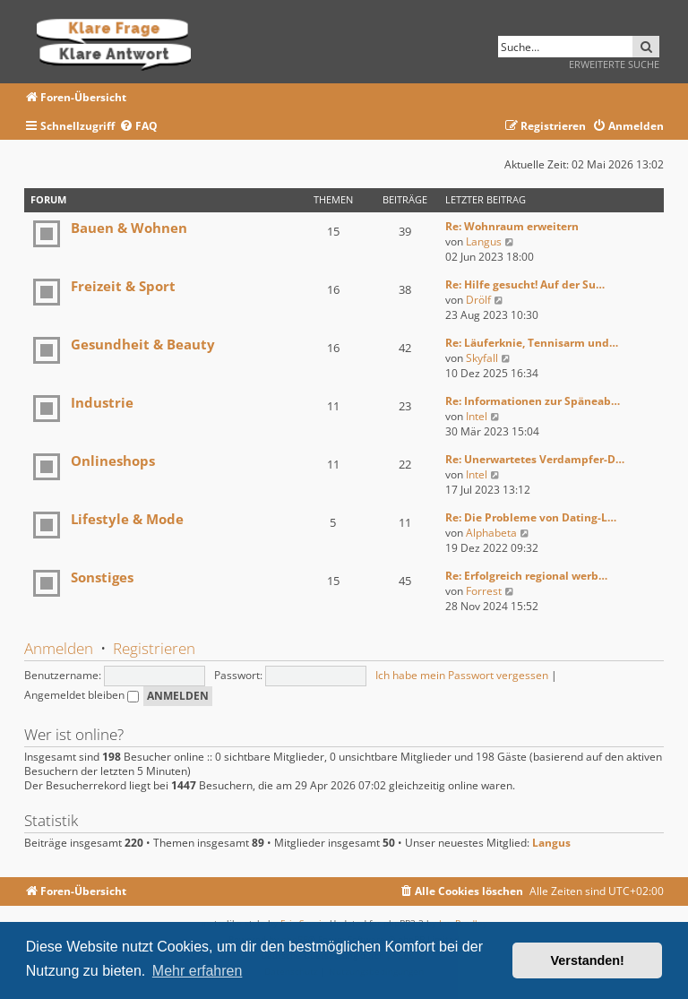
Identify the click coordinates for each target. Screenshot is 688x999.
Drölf (478, 299)
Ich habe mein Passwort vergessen (461, 675)
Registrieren (154, 648)
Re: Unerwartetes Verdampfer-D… (534, 459)
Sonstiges (102, 577)
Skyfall (482, 358)
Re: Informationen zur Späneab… (532, 401)
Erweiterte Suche (614, 64)
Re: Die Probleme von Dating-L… (530, 517)
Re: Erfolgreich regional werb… (526, 575)
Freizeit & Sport (123, 286)
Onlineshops (113, 460)
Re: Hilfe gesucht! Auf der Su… (525, 284)
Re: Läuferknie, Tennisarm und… (531, 342)
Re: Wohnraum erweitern (512, 226)
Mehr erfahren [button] (197, 970)
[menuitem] (138, 127)
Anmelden (58, 648)
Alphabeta (491, 532)
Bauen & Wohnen (129, 228)
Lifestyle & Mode (127, 519)
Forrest (484, 591)
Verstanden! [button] (587, 960)
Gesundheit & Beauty (143, 344)
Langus (484, 241)
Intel (476, 416)
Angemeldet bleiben (81, 694)
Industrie (102, 402)
